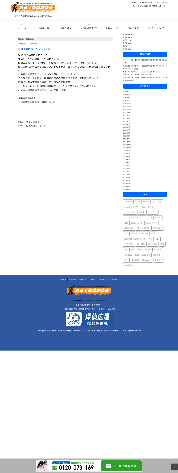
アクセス (93, 279)
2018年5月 (127, 183)
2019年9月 (127, 151)
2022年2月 (127, 100)
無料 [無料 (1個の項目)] (150, 239)
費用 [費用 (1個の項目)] (126, 260)
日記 (124, 46)
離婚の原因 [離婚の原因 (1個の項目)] (147, 260)
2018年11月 (127, 168)
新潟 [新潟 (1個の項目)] (126, 234)
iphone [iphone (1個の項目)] (146, 202)
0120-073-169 (162, 3)
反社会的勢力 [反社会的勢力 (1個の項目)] (151, 223)
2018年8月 (127, 174)
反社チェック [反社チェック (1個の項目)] (137, 223)
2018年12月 (127, 165)
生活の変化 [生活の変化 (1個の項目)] (129, 244)
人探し (125, 40)
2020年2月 (127, 136)
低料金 (51, 102)
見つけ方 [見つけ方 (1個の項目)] (128, 255)
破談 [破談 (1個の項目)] (162, 244)
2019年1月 (127, 163)
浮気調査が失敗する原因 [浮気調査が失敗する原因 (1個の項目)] (135, 239)
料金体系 (66, 28)
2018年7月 (127, 177)
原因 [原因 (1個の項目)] (126, 223)
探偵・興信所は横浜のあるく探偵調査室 (89, 300)
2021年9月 (127, 112)
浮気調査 (31, 98)
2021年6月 (127, 121)
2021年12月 (127, 103)
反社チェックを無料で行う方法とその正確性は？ (139, 72)
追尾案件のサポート (36, 125)
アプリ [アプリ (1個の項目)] (136, 207)
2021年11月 (127, 106)
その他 (125, 49)
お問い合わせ (89, 28)
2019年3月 (127, 157)
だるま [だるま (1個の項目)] (127, 207)
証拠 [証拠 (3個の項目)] (137, 255)
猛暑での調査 (33, 122)
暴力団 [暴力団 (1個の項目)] (145, 234)
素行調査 (126, 43)
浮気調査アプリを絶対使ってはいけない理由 (138, 75)
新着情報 (23, 98)
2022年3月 (127, 97)
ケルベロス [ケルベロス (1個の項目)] (152, 212)
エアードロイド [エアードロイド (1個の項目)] (148, 207)
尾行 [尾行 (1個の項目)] (139, 228)
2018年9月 (127, 171)
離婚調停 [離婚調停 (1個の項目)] (128, 266)
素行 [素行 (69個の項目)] (126, 250)
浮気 (32, 102)
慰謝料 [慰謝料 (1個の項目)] (147, 228)
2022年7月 (127, 92)
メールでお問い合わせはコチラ (149, 5)
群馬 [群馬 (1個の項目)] (140, 250)
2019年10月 (127, 148)
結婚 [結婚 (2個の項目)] (133, 250)
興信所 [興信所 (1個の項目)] (148, 250)
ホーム (22, 28)
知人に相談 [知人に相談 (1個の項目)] (152, 244)
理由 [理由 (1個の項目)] (157, 239)
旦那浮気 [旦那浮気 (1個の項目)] (135, 234)
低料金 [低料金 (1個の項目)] (158, 218)
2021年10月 (127, 109)
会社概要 (133, 28)
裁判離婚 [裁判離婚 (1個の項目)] (157, 250)
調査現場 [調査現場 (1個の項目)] (156, 255)
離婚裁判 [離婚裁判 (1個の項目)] (158, 260)
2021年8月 (127, 115)
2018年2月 (127, 189)
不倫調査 (44, 102)
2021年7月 (127, 118)
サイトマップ (156, 28)
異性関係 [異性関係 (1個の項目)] (141, 244)
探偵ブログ (111, 28)
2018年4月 (127, 186)
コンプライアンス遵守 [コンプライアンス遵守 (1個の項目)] (134, 218)
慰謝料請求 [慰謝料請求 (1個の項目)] (157, 228)
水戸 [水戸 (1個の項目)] (153, 234)
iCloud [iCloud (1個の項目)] (137, 202)
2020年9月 (127, 124)
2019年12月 (127, 142)
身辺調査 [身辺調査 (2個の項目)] (135, 260)
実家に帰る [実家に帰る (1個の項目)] (129, 228)
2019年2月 (127, 160)
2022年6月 (127, 94)
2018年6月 (127, 180)
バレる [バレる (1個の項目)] (149, 218)
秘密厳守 (25, 102)
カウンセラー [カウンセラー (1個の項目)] (130, 212)
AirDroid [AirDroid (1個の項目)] (128, 202)
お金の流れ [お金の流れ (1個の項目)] (157, 202)
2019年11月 (127, 145)
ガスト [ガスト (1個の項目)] (142, 212)
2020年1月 (127, 139)
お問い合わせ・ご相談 (108, 279)
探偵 (37, 102)
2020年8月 (127, 127)
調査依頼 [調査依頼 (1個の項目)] (146, 255)
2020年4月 (127, 130)
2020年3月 (127, 133)
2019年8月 (127, 154)
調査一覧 (44, 28)
